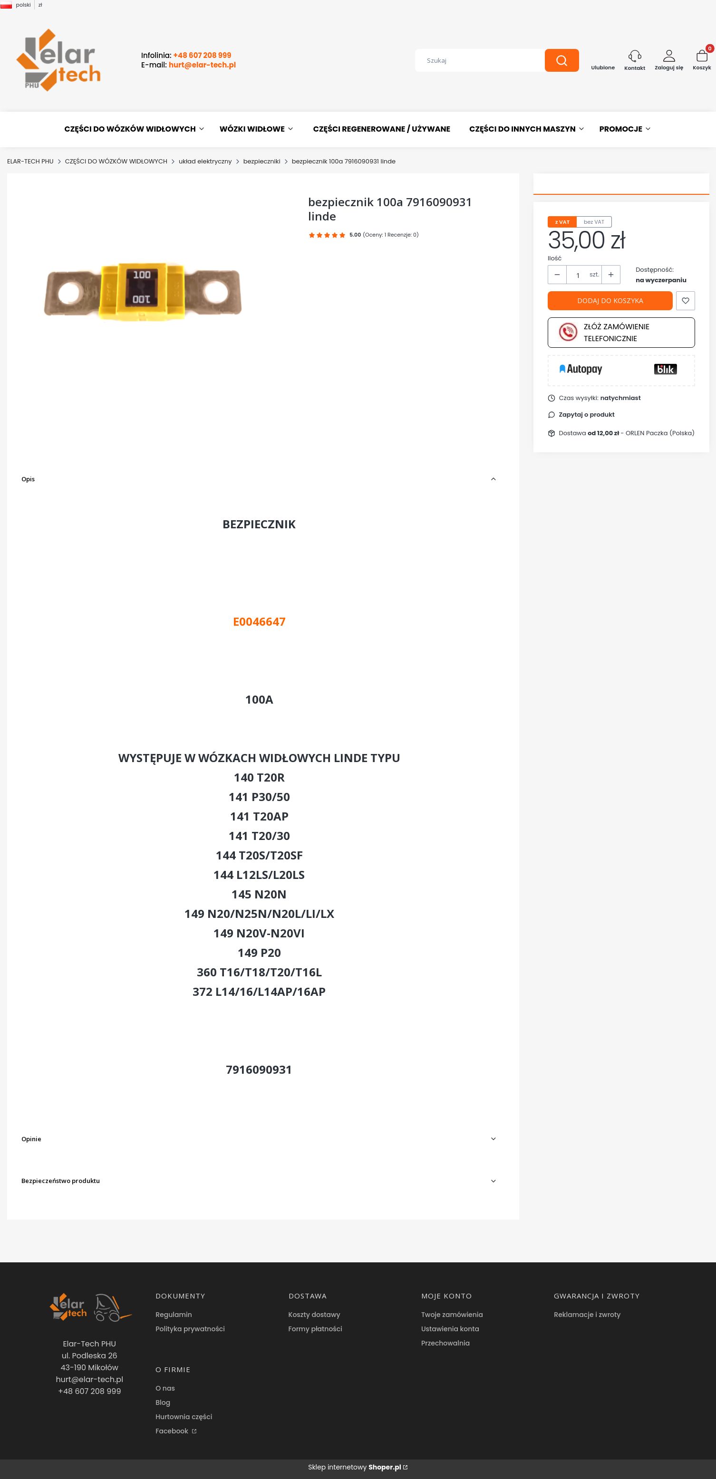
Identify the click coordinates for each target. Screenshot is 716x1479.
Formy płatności (315, 1329)
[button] (562, 60)
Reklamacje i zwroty (587, 1314)
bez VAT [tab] (594, 222)
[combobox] (472, 60)
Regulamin (173, 1314)
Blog (162, 1402)
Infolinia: (186, 55)
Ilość (554, 258)
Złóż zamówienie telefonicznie (603, 332)
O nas (165, 1388)
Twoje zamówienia (452, 1314)
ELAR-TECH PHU (30, 161)
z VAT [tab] (562, 222)
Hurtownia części (183, 1417)
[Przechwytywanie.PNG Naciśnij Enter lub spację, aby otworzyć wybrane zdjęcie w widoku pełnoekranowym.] (157, 288)
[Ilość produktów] (578, 275)
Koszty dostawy (314, 1314)
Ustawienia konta (450, 1329)
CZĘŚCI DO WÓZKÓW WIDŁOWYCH (116, 161)
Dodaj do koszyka (610, 300)
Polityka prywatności (190, 1329)
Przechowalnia (445, 1343)
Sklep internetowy (354, 1467)
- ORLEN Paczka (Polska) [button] (641, 433)
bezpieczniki (262, 161)
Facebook (172, 1431)
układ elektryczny (205, 161)
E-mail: (188, 65)
